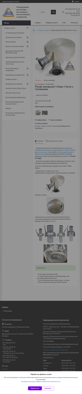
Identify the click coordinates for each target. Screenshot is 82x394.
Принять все (35, 388)
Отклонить (47, 388)
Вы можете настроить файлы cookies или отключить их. (40, 381)
